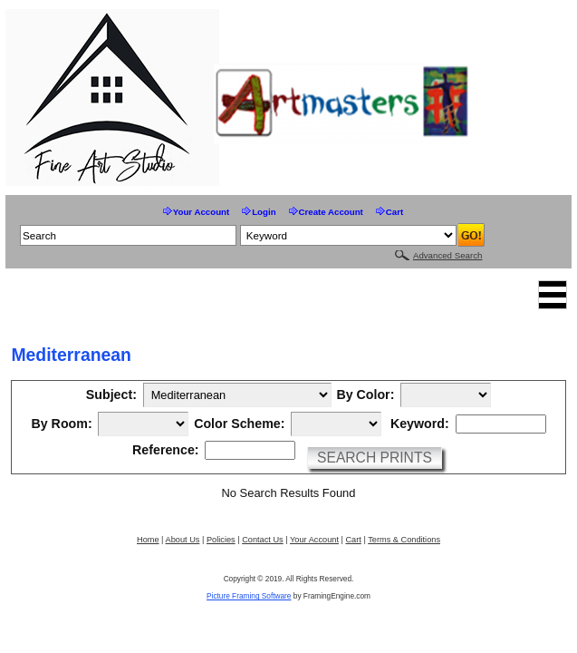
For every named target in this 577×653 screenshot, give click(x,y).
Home (148, 539)
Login (263, 212)
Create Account (331, 212)
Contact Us (263, 539)
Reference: (165, 450)
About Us (183, 539)
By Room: (61, 424)
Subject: (111, 395)
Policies (221, 539)
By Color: (365, 395)
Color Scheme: (239, 424)
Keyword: (419, 424)
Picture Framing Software (249, 595)
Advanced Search (447, 255)
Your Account (201, 212)
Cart (394, 212)
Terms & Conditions (404, 539)
